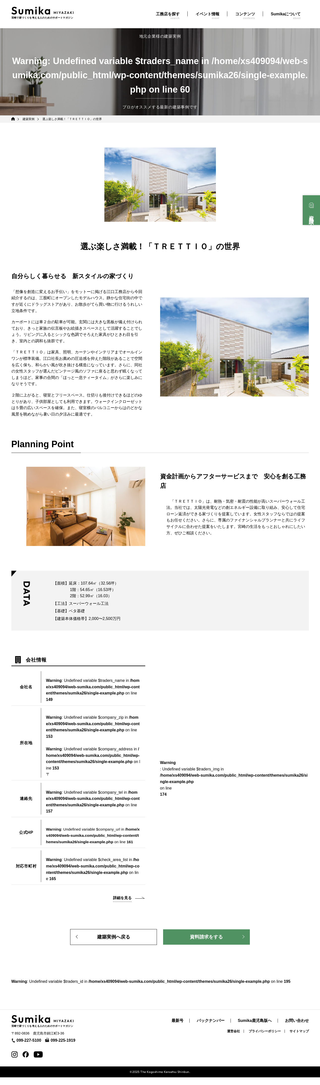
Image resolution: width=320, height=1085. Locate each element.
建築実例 (29, 119)
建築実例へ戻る (113, 944)
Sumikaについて (286, 16)
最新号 (177, 1029)
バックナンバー (211, 1029)
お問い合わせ (297, 1029)
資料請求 (311, 215)
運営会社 (233, 1038)
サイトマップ (299, 1038)
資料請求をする (206, 944)
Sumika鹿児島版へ (255, 1029)
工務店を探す (168, 16)
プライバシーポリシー (265, 1038)
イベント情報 (207, 16)
